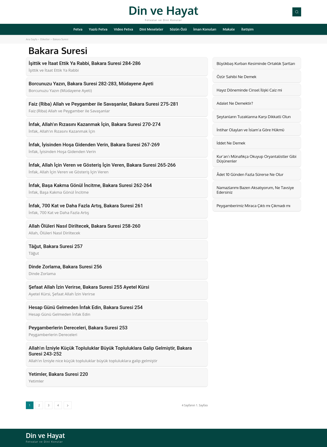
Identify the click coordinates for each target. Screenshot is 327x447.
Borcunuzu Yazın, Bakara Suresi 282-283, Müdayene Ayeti (91, 83)
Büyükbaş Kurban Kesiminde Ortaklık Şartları (256, 63)
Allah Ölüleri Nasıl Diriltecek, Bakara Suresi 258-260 (84, 226)
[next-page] (68, 405)
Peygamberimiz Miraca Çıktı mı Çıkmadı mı (253, 205)
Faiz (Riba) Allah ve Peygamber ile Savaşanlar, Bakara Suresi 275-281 (104, 104)
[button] (296, 11)
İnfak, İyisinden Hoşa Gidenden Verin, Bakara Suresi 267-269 (94, 144)
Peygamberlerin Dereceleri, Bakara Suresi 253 (78, 328)
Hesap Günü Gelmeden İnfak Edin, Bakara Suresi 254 (86, 307)
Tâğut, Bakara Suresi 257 (56, 246)
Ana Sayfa (31, 39)
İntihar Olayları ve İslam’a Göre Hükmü (250, 129)
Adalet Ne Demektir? (235, 103)
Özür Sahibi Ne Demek (236, 76)
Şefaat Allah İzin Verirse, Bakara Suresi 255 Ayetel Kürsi (89, 287)
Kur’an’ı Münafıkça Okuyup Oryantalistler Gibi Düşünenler (257, 158)
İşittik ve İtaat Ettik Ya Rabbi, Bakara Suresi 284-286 (85, 63)
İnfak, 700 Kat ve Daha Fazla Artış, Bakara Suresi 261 (86, 205)
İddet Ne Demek (231, 143)
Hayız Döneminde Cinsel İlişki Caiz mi (249, 90)
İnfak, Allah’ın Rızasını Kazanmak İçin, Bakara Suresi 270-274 (94, 124)
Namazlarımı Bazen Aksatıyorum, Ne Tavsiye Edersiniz (255, 190)
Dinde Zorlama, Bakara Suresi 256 (65, 266)
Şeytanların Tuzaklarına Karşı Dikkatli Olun (254, 116)
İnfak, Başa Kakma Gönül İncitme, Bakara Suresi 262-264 (90, 185)
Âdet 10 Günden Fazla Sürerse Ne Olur (250, 174)
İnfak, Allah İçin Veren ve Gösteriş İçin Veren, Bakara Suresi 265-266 (102, 165)
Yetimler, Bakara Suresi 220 (58, 374)
